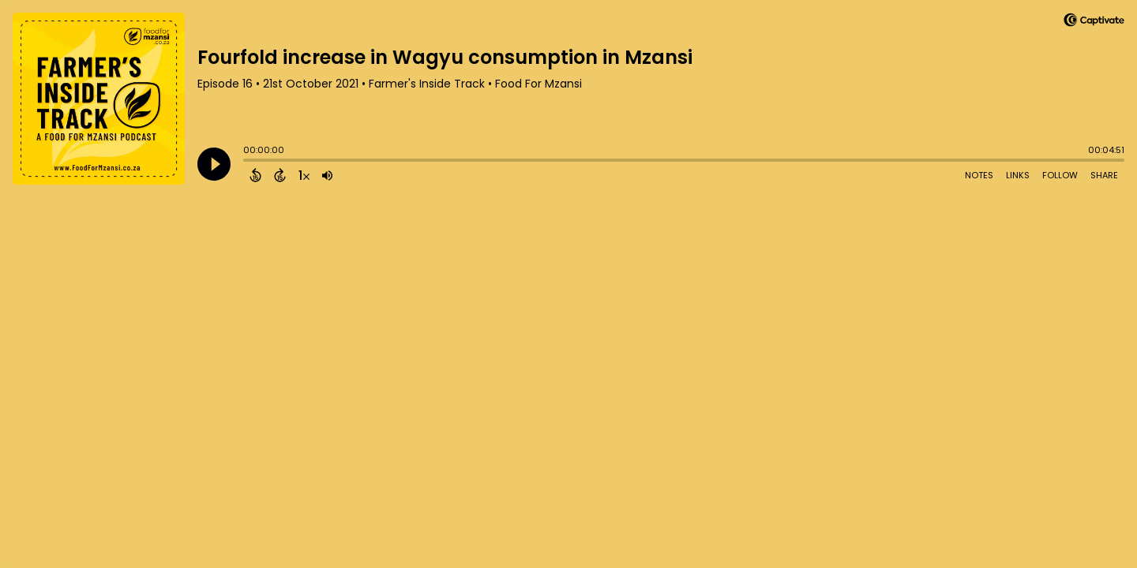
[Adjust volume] (327, 175)
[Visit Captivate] (1094, 22)
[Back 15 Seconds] (255, 175)
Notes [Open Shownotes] (979, 175)
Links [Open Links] (1018, 175)
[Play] (214, 164)
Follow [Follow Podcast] (1060, 175)
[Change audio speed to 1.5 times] (304, 175)
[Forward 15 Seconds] (280, 175)
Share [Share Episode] (1104, 175)
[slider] (247, 162)
